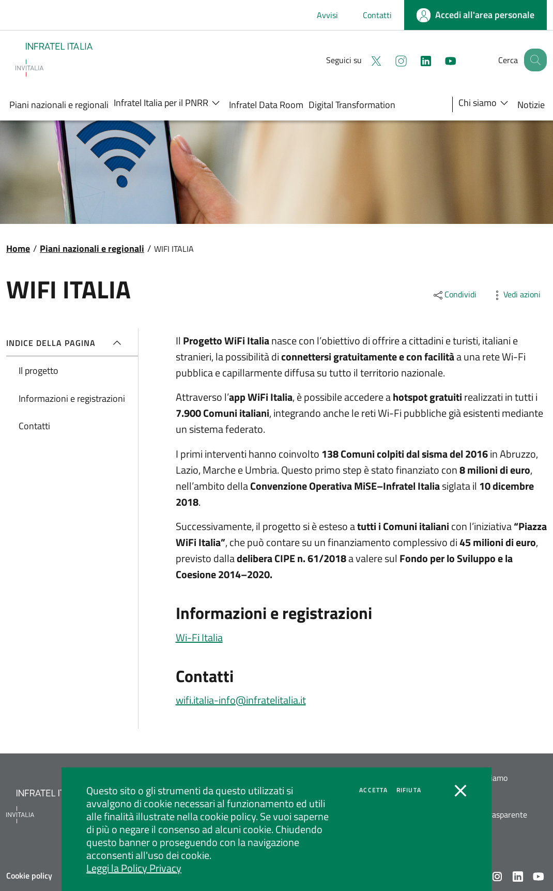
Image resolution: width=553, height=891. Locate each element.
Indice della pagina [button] (66, 343)
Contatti (377, 15)
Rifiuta (408, 790)
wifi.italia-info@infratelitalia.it (241, 700)
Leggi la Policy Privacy (133, 868)
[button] (534, 60)
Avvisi (327, 15)
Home (18, 248)
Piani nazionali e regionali (92, 248)
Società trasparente (492, 815)
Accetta (373, 790)
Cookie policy (29, 875)
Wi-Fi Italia (199, 637)
